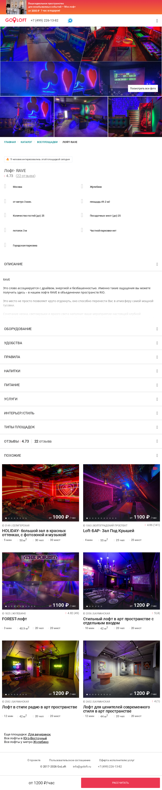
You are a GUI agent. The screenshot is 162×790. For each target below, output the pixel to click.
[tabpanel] (40, 492)
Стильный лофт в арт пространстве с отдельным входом (118, 621)
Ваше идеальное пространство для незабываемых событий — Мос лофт (52, 5)
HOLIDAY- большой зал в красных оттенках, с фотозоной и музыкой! (34, 533)
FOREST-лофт (14, 619)
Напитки (81, 372)
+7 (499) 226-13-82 (44, 20)
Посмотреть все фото (143, 88)
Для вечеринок (39, 734)
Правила (81, 358)
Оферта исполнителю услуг (117, 760)
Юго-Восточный (35, 738)
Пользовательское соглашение (69, 760)
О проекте (34, 760)
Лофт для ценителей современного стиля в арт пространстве (116, 709)
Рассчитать (120, 782)
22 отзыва (25, 176)
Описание (81, 265)
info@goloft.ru (82, 766)
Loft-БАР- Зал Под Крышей (108, 531)
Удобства (81, 344)
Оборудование (81, 330)
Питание (81, 386)
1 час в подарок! (50, 10)
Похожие (81, 456)
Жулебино (41, 742)
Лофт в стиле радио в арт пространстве (39, 707)
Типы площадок (81, 428)
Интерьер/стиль (81, 414)
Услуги (81, 400)
